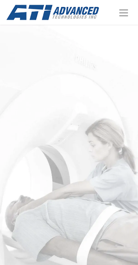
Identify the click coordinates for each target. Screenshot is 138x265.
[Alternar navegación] (123, 12)
